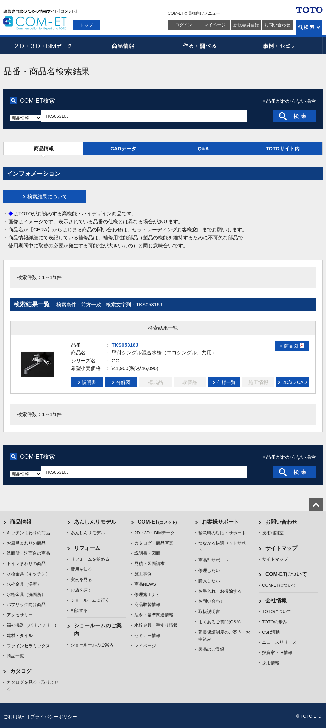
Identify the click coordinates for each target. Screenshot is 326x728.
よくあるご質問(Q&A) (219, 621)
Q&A (203, 148)
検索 (309, 27)
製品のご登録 (211, 649)
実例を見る (81, 579)
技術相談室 (273, 532)
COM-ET (157, 522)
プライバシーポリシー (53, 716)
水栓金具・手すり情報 (156, 625)
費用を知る (81, 569)
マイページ (215, 24)
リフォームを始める (90, 559)
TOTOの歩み (274, 621)
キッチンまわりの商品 (28, 532)
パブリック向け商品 (26, 604)
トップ (86, 25)
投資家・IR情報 (277, 652)
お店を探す (81, 589)
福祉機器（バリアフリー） (33, 625)
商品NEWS (145, 584)
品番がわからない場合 (291, 101)
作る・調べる (203, 45)
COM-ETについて (286, 574)
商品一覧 (15, 655)
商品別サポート (213, 560)
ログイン (183, 24)
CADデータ (123, 148)
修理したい (209, 570)
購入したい (209, 580)
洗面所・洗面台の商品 (28, 553)
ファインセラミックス (28, 645)
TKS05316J (125, 345)
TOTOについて (276, 611)
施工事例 (143, 573)
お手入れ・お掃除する (220, 591)
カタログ (20, 671)
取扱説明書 (209, 611)
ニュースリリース (279, 642)
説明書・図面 (147, 553)
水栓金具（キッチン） (28, 573)
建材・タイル (20, 635)
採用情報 (270, 662)
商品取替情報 (147, 604)
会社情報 (276, 600)
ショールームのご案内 (92, 644)
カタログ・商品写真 (153, 543)
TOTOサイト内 (282, 148)
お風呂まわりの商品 (26, 543)
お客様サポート (220, 522)
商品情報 (123, 45)
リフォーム (87, 548)
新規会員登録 (246, 24)
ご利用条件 (15, 716)
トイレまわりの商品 (26, 563)
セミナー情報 (147, 635)
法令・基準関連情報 (153, 614)
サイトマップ (281, 548)
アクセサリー (20, 614)
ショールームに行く (90, 600)
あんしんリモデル (95, 522)
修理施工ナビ (147, 594)
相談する (79, 610)
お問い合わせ (277, 24)
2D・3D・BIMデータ (43, 45)
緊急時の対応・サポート (222, 532)
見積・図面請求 (149, 563)
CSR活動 (271, 632)
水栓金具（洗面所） (26, 594)
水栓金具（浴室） (24, 584)
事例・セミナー (283, 45)
